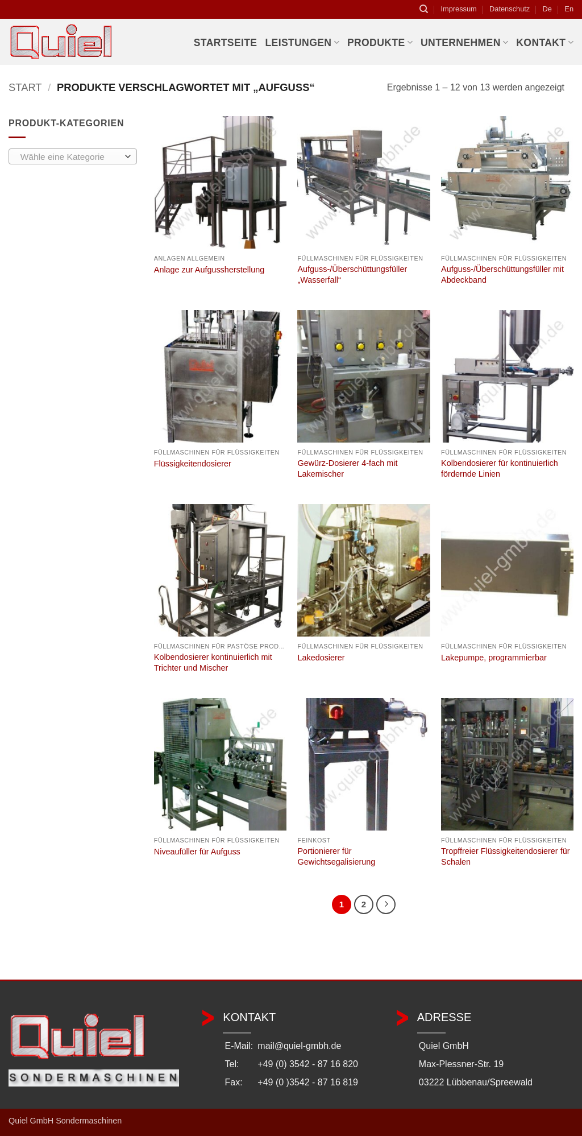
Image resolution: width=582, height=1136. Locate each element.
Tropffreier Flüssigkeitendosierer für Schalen (505, 856)
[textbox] (70, 157)
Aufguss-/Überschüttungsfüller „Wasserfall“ (352, 274)
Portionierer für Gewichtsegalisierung (336, 856)
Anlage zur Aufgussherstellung (209, 269)
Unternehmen (464, 42)
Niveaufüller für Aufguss (197, 851)
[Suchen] (423, 9)
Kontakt (544, 42)
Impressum (458, 9)
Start (25, 87)
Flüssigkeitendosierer (192, 463)
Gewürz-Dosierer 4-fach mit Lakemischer (347, 468)
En (568, 9)
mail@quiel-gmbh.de (299, 1046)
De (547, 9)
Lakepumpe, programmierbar (494, 657)
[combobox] (73, 156)
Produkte (380, 42)
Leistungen (302, 42)
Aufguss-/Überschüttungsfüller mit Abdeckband (502, 274)
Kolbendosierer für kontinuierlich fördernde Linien (499, 468)
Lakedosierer (320, 657)
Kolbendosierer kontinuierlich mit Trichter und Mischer (213, 662)
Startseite (225, 42)
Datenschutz (509, 9)
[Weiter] (386, 904)
